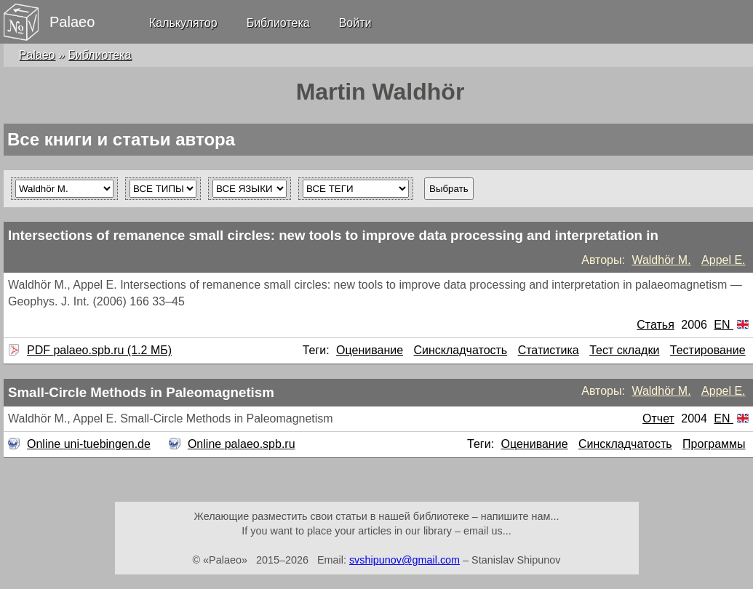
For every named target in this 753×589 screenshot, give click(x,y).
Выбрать (449, 188)
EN (731, 324)
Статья (655, 324)
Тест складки (624, 350)
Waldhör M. (661, 260)
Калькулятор (183, 23)
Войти (355, 23)
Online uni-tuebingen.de (87, 444)
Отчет (658, 418)
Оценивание (369, 350)
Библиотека (278, 23)
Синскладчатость (461, 350)
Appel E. (723, 260)
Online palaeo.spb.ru (239, 444)
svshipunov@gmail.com (404, 560)
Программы (713, 444)
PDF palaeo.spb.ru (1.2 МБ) (97, 350)
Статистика (548, 350)
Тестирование (708, 350)
